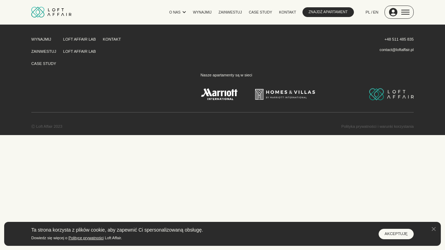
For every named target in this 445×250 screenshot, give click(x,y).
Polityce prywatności (86, 238)
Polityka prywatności (359, 126)
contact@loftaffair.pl (397, 50)
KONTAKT (287, 12)
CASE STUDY (260, 12)
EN (376, 12)
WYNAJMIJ (202, 12)
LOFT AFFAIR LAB (79, 39)
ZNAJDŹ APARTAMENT (328, 12)
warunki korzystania (397, 126)
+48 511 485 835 (399, 39)
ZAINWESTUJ (230, 12)
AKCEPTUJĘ (396, 234)
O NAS (177, 12)
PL (368, 12)
